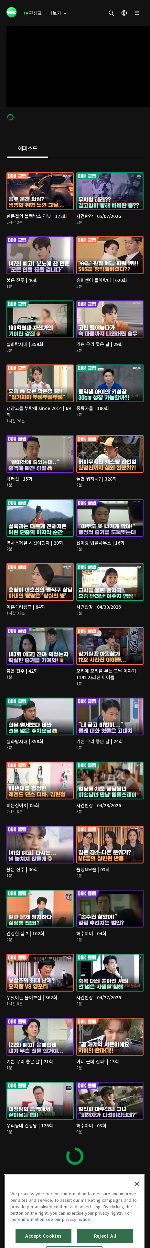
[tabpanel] (75, 665)
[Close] (137, 1209)
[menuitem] (32, 13)
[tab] (27, 149)
